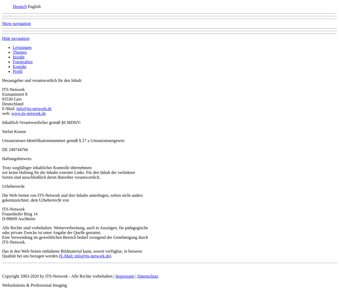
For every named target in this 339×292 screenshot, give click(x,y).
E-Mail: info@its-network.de (85, 256)
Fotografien (23, 62)
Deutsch (20, 6)
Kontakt (20, 66)
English (34, 6)
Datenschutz (147, 276)
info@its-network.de (34, 108)
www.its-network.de (28, 113)
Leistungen (22, 47)
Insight (18, 57)
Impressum (125, 276)
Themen (20, 52)
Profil (17, 71)
